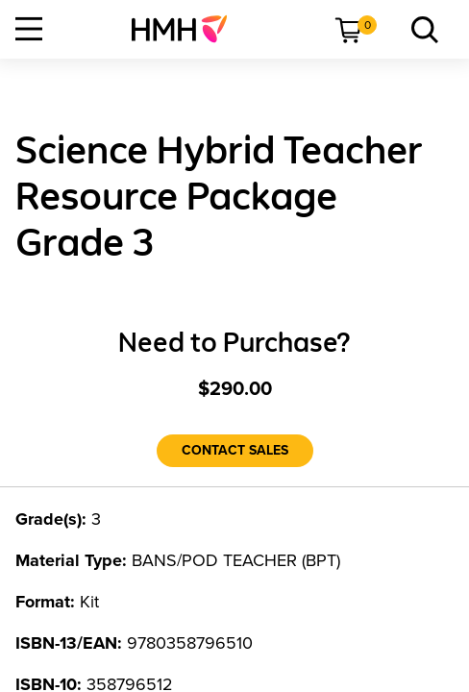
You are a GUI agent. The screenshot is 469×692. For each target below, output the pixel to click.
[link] (187, 29)
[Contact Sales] (235, 450)
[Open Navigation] (28, 28)
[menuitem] (187, 29)
